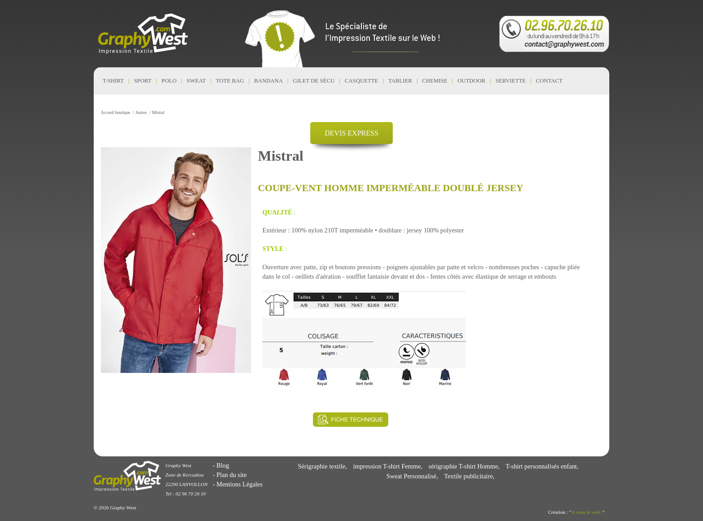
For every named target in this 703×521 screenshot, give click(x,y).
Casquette (361, 81)
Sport (143, 81)
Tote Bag (230, 81)
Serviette (510, 81)
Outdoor (471, 81)
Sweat (196, 81)
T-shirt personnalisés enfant (541, 466)
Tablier (400, 81)
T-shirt (113, 81)
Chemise (434, 81)
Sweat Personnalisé (411, 476)
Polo (168, 81)
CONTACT (549, 81)
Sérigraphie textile (321, 466)
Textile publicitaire (468, 476)
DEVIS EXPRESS (351, 133)
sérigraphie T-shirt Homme (463, 466)
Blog (223, 465)
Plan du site (232, 474)
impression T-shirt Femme (387, 466)
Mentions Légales (240, 484)
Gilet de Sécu (313, 81)
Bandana (268, 81)
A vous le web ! (587, 512)
